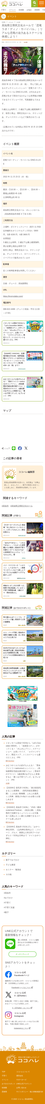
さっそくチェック (22, 954)
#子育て (7, 903)
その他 (9, 874)
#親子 (6, 912)
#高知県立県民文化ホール (21, 506)
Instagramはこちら (21, 1028)
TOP (3, 1072)
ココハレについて (23, 1072)
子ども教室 (10, 865)
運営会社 (19, 1076)
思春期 (4, 1092)
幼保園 (4, 1088)
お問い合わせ (21, 1088)
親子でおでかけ (12, 860)
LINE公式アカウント (24, 1084)
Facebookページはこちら (21, 988)
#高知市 (5, 506)
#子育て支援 (9, 907)
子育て (4, 1076)
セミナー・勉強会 (13, 870)
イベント (5, 1080)
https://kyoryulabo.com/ (13, 296)
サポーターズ (21, 1080)
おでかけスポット (8, 1084)
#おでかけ (8, 898)
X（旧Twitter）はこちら (21, 1008)
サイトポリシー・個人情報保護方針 (29, 1092)
